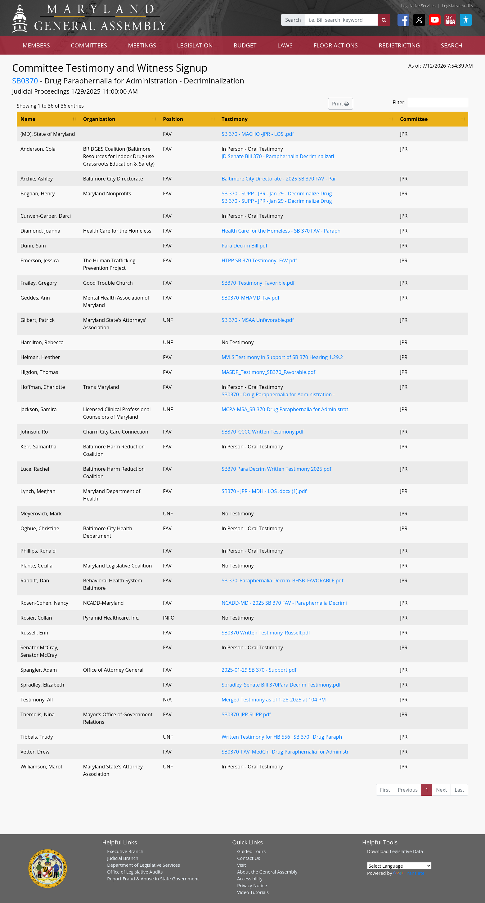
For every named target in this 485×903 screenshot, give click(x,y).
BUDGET (245, 45)
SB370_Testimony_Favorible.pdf (258, 282)
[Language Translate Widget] (399, 866)
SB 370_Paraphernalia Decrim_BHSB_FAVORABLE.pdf (283, 580)
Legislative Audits (457, 5)
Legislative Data (406, 851)
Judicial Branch (122, 858)
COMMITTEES (89, 45)
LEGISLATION (195, 45)
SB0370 (25, 80)
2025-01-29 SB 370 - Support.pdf (259, 669)
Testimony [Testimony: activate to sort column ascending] (235, 119)
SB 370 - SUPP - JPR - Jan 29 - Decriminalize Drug (277, 193)
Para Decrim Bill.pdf (244, 245)
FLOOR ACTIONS (335, 45)
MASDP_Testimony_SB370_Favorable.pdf (268, 372)
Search (293, 19)
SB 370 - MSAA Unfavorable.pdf (258, 320)
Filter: (430, 102)
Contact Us (248, 858)
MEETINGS (142, 45)
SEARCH (451, 45)
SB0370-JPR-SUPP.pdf (246, 714)
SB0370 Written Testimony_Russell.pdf (266, 632)
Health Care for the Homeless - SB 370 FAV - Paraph (281, 230)
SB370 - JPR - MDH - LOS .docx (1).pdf (264, 491)
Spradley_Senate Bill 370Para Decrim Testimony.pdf (281, 684)
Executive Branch (125, 851)
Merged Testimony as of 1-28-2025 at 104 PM (274, 699)
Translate (408, 873)
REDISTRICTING (399, 45)
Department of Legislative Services (143, 865)
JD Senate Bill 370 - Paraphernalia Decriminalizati (278, 156)
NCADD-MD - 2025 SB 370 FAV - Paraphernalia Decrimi (284, 602)
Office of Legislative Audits (135, 872)
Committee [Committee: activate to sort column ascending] (414, 119)
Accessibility (250, 878)
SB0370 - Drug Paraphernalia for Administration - (278, 394)
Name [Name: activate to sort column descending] (27, 119)
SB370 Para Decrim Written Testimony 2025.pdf (276, 468)
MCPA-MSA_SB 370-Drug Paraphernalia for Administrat (285, 409)
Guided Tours (251, 851)
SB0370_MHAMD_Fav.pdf (250, 297)
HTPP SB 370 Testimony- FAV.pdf (259, 260)
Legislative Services (418, 5)
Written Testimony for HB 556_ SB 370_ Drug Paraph (282, 736)
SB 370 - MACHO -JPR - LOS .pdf (258, 134)
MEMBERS (36, 45)
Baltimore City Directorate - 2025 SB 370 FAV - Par (279, 178)
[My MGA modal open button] (449, 20)
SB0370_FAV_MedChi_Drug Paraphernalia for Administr (285, 751)
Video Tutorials (253, 892)
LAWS (285, 45)
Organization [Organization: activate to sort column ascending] (99, 119)
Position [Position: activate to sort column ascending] (173, 119)
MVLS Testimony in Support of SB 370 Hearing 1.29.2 (282, 357)
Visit (241, 865)
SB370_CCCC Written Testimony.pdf (262, 431)
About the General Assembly (267, 872)
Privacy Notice (252, 885)
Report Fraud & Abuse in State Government (153, 878)
